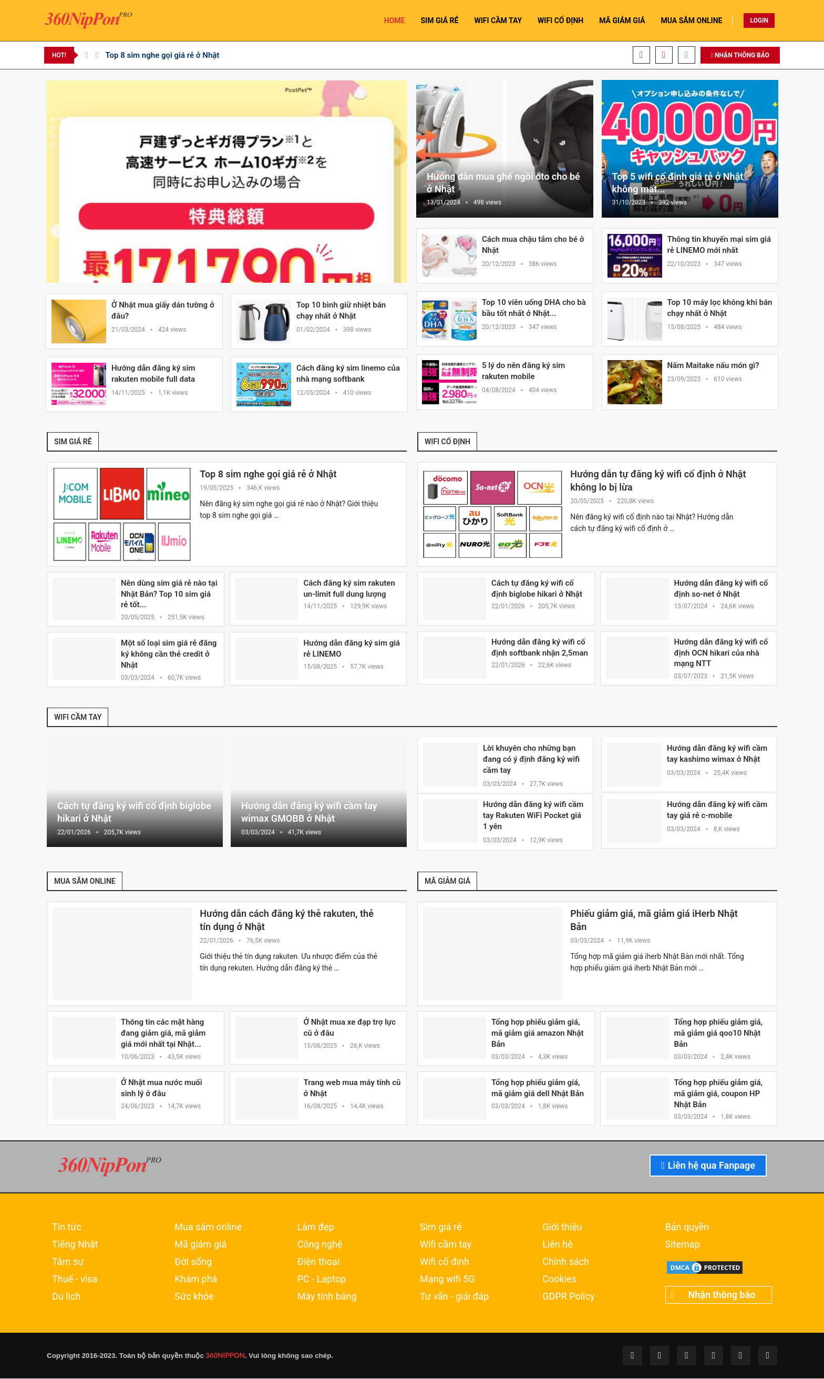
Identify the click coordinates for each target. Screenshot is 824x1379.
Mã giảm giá (200, 1245)
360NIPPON (224, 1356)
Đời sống (193, 1263)
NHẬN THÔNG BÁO (740, 55)
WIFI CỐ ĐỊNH (560, 20)
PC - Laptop (321, 1280)
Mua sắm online (208, 1228)
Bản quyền (687, 1228)
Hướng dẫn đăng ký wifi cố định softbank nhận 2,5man (539, 647)
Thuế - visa (74, 1280)
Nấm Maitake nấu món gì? (713, 365)
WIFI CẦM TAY (498, 20)
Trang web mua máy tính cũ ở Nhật (352, 1089)
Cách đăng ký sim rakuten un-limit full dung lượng (349, 588)
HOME (394, 20)
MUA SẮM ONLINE (692, 20)
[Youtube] (664, 55)
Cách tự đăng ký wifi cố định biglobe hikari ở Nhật (536, 588)
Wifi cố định (444, 1263)
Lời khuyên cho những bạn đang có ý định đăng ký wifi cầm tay (531, 759)
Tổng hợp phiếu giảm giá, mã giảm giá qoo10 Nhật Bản (718, 1034)
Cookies (559, 1280)
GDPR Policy (568, 1297)
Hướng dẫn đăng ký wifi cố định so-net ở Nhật (721, 588)
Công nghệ (320, 1245)
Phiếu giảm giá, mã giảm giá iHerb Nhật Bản (654, 921)
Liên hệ (557, 1245)
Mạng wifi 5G (447, 1280)
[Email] (686, 55)
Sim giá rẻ (441, 1228)
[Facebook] (641, 55)
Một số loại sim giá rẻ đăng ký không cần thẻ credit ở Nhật (169, 654)
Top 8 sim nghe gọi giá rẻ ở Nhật (162, 55)
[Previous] (87, 55)
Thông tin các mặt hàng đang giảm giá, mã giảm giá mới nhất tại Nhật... (163, 1034)
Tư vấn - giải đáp (454, 1297)
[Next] (97, 55)
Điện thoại (318, 1263)
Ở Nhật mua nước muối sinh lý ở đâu (161, 1089)
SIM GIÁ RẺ (439, 20)
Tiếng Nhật (75, 1245)
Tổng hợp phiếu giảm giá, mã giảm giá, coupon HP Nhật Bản (718, 1094)
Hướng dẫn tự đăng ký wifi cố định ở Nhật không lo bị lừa (658, 481)
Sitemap (682, 1245)
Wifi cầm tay (445, 1245)
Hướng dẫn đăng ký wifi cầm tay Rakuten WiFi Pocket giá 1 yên (533, 816)
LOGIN (759, 20)
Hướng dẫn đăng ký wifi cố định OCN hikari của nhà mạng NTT (721, 653)
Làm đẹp (315, 1228)
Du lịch (66, 1297)
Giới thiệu (562, 1228)
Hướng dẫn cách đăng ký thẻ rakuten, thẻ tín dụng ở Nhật (287, 921)
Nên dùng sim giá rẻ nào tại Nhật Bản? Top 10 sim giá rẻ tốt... (169, 594)
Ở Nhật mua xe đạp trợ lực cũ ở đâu (350, 1028)
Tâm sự (68, 1263)
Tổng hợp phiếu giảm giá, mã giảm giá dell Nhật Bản (537, 1089)
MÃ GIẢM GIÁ (622, 20)
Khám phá (195, 1280)
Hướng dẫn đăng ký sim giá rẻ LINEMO (352, 649)
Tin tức (66, 1228)
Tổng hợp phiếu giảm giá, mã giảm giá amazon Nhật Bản (537, 1034)
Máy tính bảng (327, 1297)
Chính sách (565, 1263)
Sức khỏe (194, 1297)
